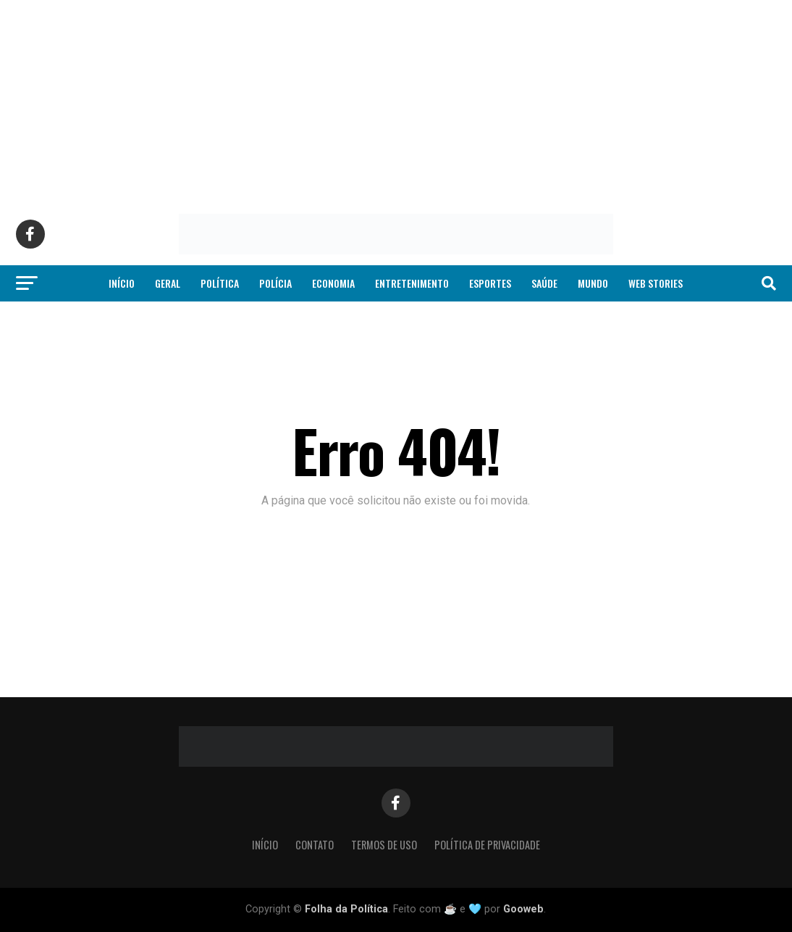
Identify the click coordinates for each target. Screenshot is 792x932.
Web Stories (655, 283)
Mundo (593, 283)
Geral (167, 283)
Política (220, 283)
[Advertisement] (396, 101)
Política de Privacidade (487, 844)
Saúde (544, 283)
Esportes (490, 283)
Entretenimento (412, 283)
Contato (314, 844)
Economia (333, 283)
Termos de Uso (384, 844)
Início (122, 283)
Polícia (275, 283)
